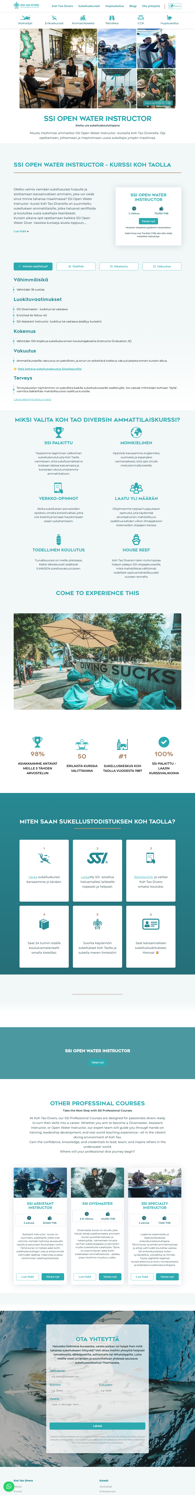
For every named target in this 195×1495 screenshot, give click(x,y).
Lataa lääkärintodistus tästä (32, 399)
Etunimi (55, 1384)
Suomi (174, 6)
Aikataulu (119, 266)
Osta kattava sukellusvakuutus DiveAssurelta (50, 369)
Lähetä (97, 1426)
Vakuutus (162, 266)
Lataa (85, 877)
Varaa (33, 877)
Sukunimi (105, 1384)
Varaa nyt (148, 221)
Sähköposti (57, 1371)
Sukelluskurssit (89, 6)
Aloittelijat (106, 1486)
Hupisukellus (114, 6)
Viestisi (54, 1398)
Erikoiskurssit (108, 1491)
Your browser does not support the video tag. (97, 661)
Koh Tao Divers (62, 6)
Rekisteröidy (143, 877)
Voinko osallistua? (33, 266)
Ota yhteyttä (151, 6)
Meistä (18, 1486)
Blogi (133, 6)
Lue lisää (27, 1276)
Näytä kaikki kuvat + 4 (158, 103)
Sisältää (76, 266)
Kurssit (18, 1491)
